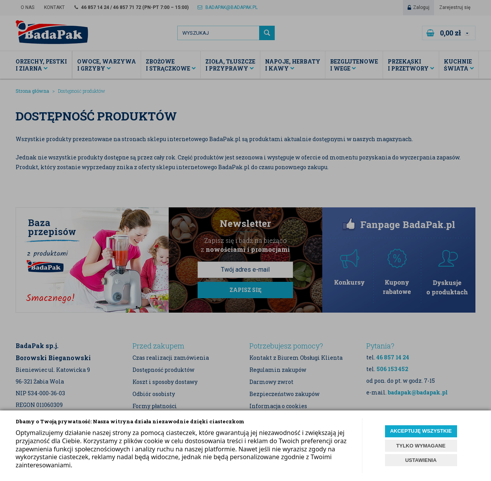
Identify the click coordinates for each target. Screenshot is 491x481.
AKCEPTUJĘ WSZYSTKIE (421, 431)
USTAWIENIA (421, 460)
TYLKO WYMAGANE (420, 446)
